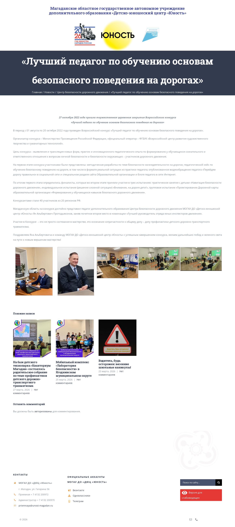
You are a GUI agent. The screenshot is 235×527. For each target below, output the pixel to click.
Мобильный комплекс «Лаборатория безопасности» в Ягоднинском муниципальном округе (74, 369)
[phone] (196, 519)
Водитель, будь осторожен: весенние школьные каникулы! (115, 364)
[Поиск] (218, 482)
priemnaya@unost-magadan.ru (36, 505)
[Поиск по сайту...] (197, 482)
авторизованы (43, 411)
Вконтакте (78, 490)
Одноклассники (81, 495)
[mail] (190, 519)
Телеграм (78, 501)
